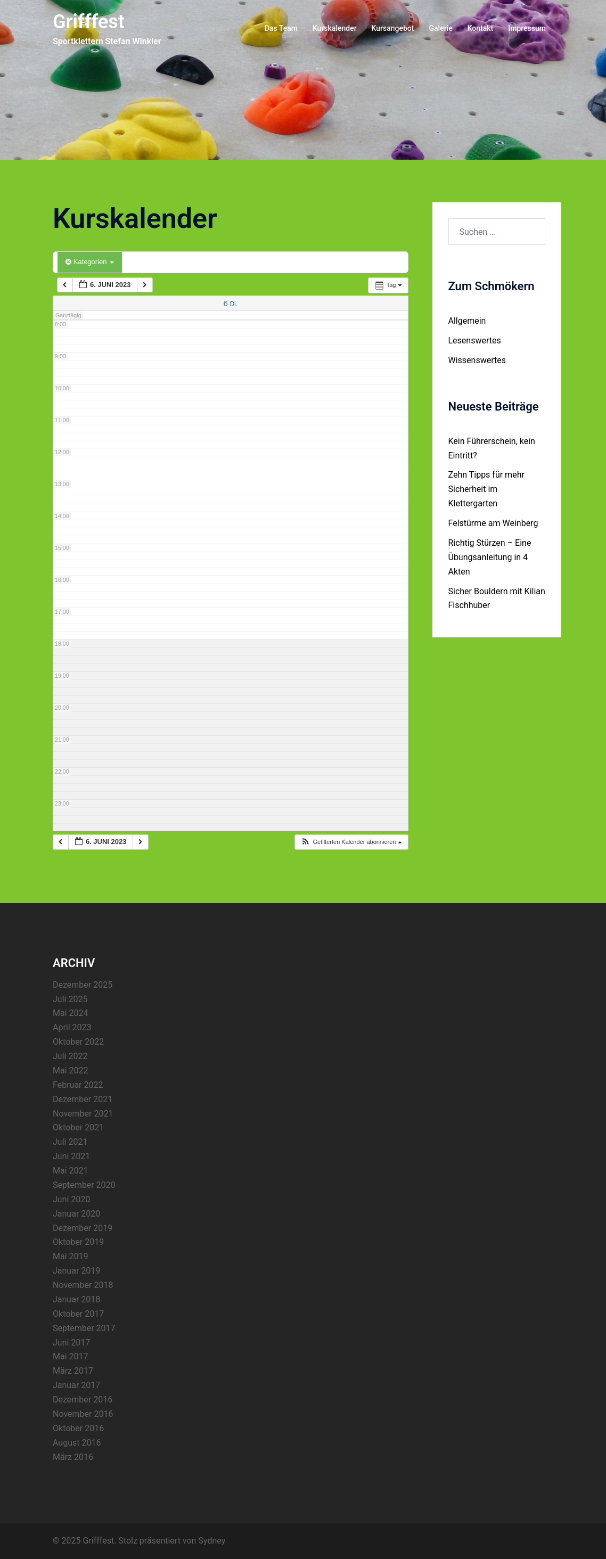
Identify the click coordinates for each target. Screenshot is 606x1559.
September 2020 (84, 1185)
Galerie (440, 28)
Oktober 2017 (78, 1314)
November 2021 (83, 1114)
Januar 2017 (76, 1385)
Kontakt (481, 28)
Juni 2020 (71, 1199)
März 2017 (73, 1371)
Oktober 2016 (78, 1428)
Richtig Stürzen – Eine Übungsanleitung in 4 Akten (489, 557)
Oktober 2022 (78, 1042)
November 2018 (83, 1285)
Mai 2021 (70, 1171)
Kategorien (89, 262)
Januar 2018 (76, 1299)
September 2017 (84, 1328)
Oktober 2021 (78, 1127)
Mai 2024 (70, 1013)
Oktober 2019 (78, 1242)
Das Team (281, 28)
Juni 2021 (71, 1156)
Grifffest (89, 22)
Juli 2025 (70, 999)
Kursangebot (393, 28)
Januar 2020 (76, 1214)
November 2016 (83, 1414)
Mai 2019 (70, 1256)
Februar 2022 (78, 1085)
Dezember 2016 (82, 1399)
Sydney (211, 1541)
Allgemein (467, 321)
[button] (351, 842)
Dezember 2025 (82, 985)
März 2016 (73, 1457)
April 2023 (72, 1027)
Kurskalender (335, 28)
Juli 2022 (70, 1056)
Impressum (527, 28)
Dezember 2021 (82, 1099)
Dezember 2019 (82, 1228)
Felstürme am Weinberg (493, 523)
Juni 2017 (71, 1343)
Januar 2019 (76, 1271)
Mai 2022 (70, 1070)
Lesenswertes (474, 340)
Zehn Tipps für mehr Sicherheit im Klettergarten (486, 489)
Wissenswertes (477, 360)
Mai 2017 (70, 1356)
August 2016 (77, 1443)
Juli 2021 (70, 1142)
